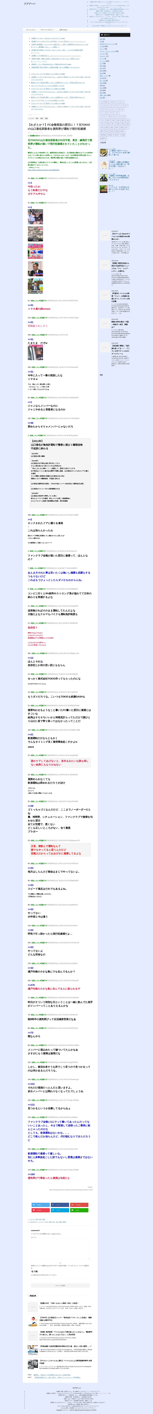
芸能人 (64, 1222)
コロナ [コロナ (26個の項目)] (103, 109)
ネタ (101, 63)
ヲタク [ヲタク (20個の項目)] (103, 120)
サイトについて (30, 30)
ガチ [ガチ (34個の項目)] (126, 105)
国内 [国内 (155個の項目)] (123, 120)
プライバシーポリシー (47, 30)
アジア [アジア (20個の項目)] (114, 105)
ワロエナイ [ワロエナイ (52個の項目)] (115, 116)
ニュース (32, 1219)
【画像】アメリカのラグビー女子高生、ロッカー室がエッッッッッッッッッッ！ (58, 41)
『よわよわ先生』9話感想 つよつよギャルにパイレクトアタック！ (109, 25)
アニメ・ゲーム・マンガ (107, 51)
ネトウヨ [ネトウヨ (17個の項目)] (109, 113)
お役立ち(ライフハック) (107, 44)
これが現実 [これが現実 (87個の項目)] (104, 102)
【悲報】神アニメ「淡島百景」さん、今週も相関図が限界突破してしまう (109, 9)
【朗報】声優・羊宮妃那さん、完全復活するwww (108, 11)
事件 (37, 1219)
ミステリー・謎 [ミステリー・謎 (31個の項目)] (105, 116)
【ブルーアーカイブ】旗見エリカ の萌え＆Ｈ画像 (48, 74)
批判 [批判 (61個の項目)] (123, 124)
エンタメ (103, 54)
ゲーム (102, 58)
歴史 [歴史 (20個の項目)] (112, 127)
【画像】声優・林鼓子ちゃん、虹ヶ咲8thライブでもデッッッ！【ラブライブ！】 (78, 1391)
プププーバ (29, 4)
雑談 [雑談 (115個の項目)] (123, 135)
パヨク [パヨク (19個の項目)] (117, 113)
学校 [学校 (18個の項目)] (108, 124)
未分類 (102, 78)
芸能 (43, 1219)
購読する (105, 35)
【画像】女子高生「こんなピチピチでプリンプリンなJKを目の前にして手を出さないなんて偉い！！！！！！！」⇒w (78, 1393)
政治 (101, 73)
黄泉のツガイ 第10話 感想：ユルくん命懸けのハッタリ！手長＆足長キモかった (58, 82)
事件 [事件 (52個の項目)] (108, 120)
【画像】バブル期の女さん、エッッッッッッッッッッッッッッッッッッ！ (56, 55)
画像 (101, 85)
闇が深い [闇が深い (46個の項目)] (117, 135)
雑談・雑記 (103, 95)
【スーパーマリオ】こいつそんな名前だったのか (47, 85)
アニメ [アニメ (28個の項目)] (120, 105)
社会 (57, 1222)
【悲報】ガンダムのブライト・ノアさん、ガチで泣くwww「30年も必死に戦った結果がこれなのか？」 (78, 1402)
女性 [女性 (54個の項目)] (128, 120)
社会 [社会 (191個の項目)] (107, 131)
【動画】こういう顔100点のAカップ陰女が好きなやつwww (51, 64)
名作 (101, 68)
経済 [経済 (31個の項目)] (112, 131)
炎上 (53, 1222)
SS (101, 41)
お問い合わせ (63, 30)
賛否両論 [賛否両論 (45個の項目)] (103, 135)
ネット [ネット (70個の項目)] (103, 113)
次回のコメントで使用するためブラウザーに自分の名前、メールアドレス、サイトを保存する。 (60, 1267)
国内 (40, 1219)
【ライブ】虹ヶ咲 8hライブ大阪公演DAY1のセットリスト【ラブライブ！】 (78, 1406)
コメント (34, 1237)
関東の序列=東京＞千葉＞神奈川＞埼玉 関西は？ (120, 324)
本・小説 (103, 80)
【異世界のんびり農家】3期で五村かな (109, 20)
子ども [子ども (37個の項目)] (103, 124)
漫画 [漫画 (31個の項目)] (121, 127)
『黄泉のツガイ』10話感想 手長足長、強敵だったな (109, 14)
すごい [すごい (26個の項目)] (122, 102)
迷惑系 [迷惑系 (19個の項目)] (110, 135)
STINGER (93, 1410)
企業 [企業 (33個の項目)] (118, 120)
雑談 (101, 93)
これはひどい (34, 1222)
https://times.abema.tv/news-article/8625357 (43, 170)
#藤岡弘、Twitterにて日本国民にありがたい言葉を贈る (52, 1375)
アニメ (102, 49)
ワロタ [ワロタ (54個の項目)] (123, 116)
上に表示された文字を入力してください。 (44, 1275)
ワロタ (46, 1222)
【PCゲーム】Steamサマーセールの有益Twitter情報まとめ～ (121, 236)
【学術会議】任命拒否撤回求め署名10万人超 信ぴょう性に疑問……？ (65, 1346)
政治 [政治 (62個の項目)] (128, 124)
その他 (102, 46)
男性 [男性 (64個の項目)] (102, 131)
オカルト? (103, 56)
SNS (101, 39)
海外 (101, 83)
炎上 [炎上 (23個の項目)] (126, 127)
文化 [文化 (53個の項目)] (102, 127)
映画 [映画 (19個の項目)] (107, 127)
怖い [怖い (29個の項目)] (113, 124)
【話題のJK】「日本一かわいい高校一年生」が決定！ (59, 1303)
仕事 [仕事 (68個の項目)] (113, 120)
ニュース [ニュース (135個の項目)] (116, 109)
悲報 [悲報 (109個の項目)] (118, 124)
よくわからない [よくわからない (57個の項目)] (105, 105)
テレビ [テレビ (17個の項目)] (109, 109)
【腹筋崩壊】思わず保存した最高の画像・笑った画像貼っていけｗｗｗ (55, 67)
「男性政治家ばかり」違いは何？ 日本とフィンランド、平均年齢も (57, 1377)
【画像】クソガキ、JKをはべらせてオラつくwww (48, 38)
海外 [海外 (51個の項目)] (116, 127)
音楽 (101, 98)
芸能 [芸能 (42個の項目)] (116, 131)
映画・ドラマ (104, 76)
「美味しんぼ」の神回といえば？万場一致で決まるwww (109, 13)
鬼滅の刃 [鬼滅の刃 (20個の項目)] (103, 138)
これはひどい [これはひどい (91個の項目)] (113, 102)
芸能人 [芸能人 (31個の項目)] (122, 131)
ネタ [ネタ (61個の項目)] (122, 109)
